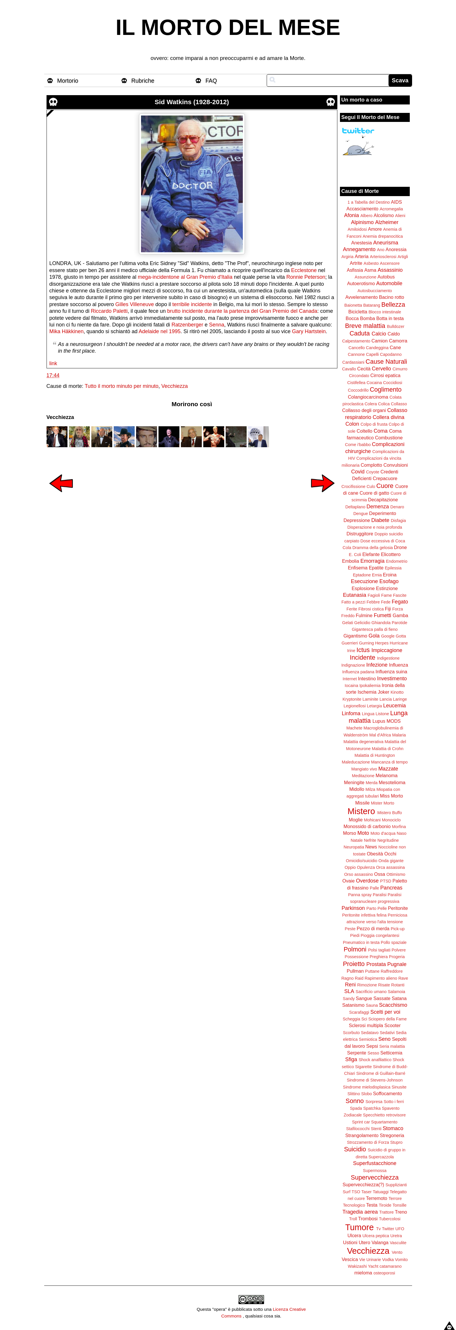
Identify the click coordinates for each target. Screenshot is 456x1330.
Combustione (388, 437)
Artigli (403, 256)
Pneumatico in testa (361, 942)
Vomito (401, 1259)
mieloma (363, 1272)
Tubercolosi (389, 1219)
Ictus (363, 650)
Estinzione (387, 588)
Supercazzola (381, 1157)
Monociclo (391, 820)
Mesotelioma (392, 782)
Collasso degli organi (364, 410)
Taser (366, 1191)
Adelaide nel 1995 (160, 331)
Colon (352, 424)
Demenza (377, 506)
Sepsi (372, 1046)
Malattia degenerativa (363, 741)
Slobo (366, 1093)
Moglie (356, 819)
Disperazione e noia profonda (374, 527)
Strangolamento (361, 1135)
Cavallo (349, 369)
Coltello (364, 431)
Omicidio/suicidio (361, 860)
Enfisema (357, 567)
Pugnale (397, 964)
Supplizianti (396, 1184)
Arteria (362, 256)
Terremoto (376, 1198)
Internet (350, 678)
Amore (375, 229)
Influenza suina (391, 671)
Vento (397, 1252)
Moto (363, 833)
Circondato (359, 375)
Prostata (376, 964)
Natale (357, 840)
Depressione (356, 520)
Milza (370, 789)
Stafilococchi (358, 1128)
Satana (399, 998)
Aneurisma (385, 243)
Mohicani (372, 820)
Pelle (382, 908)
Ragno (347, 978)
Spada (356, 1108)
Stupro (396, 1142)
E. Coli (355, 554)
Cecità (363, 368)
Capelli (372, 354)
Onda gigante (390, 860)
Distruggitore (360, 533)
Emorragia (372, 561)
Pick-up (398, 928)
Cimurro (400, 369)
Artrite (356, 263)
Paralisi (379, 894)
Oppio (350, 867)
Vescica (350, 1259)
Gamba (400, 615)
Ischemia (367, 692)
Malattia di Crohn (388, 748)
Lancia (386, 699)
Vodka (388, 1259)
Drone (400, 547)
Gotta (401, 636)
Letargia (374, 706)
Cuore (384, 485)
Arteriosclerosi (383, 256)
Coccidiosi (392, 382)
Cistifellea (356, 382)
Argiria (347, 256)
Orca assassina (390, 867)
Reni (350, 985)
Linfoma (351, 713)
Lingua (368, 713)
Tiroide (385, 1205)
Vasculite (398, 1242)
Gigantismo (355, 635)
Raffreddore (392, 971)
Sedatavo (370, 1032)
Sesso (373, 1053)
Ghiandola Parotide (389, 622)
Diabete (380, 520)
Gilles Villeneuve (134, 304)
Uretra (396, 1235)
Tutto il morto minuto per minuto (121, 386)
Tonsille (400, 1205)
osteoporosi (384, 1273)
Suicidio (355, 1149)
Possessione (356, 956)
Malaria (399, 735)
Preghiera (379, 956)
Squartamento (384, 1122)
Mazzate (388, 769)
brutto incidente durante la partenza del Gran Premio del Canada (242, 311)
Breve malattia (365, 325)
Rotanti (398, 985)
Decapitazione (383, 499)
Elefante (371, 554)
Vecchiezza (174, 386)
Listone (382, 713)
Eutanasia (354, 595)
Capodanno (391, 354)
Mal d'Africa (380, 735)
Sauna (372, 1005)
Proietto (353, 963)
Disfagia (398, 520)
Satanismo (353, 1005)
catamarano (391, 1266)
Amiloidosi (357, 229)
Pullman (355, 971)
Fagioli (374, 595)
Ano (380, 249)
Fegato (400, 602)
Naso (402, 833)
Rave (403, 978)
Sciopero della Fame (387, 1019)
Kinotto (397, 692)
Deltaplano (355, 507)
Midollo (356, 789)
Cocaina (374, 382)
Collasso (399, 404)
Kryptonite (352, 699)
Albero (366, 215)
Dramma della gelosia (372, 547)
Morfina (399, 826)
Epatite (376, 567)
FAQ (211, 80)
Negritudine (388, 840)
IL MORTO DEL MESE (228, 27)
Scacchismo (393, 1005)
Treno (401, 1211)
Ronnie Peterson (305, 277)
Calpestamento (356, 341)
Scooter (392, 1025)
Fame (386, 595)
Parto (371, 908)
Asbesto (371, 263)
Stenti (376, 1128)
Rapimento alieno (381, 978)
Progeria (397, 956)
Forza (397, 609)
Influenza (398, 664)
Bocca (352, 318)
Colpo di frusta (374, 424)
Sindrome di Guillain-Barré (380, 1073)
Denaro (397, 507)
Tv (378, 1228)
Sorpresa (374, 1101)
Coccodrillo (358, 390)
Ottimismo (395, 874)
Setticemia (391, 1052)
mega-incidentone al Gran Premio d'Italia (185, 277)
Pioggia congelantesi (380, 935)
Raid (359, 978)
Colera (371, 404)
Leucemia (394, 705)
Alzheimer (386, 222)
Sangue (364, 998)
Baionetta (353, 305)
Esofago (389, 581)
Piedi (354, 935)
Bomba (367, 318)
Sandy (349, 998)
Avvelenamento (361, 297)
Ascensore (390, 263)
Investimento (392, 678)
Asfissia (355, 270)
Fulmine (364, 615)
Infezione (376, 665)
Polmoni (355, 949)
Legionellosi (354, 706)
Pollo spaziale (394, 942)
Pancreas (391, 888)
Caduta (360, 333)
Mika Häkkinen (66, 331)
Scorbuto (351, 1032)
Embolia (350, 561)
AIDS (396, 202)
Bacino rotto (391, 297)
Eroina (390, 574)
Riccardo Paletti (109, 311)
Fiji (388, 608)
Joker (383, 692)
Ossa (379, 874)
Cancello (356, 347)
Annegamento (359, 249)
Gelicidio (362, 622)
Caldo (394, 333)
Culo (370, 486)
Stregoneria (392, 1135)
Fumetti (382, 615)
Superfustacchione (374, 1163)
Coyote (373, 472)
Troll (353, 1219)
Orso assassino (358, 874)
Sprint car (361, 1122)
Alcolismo (384, 215)
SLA (349, 991)
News (371, 846)
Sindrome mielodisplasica (366, 1087)
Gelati (347, 622)
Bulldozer (396, 326)
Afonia (351, 215)
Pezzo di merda (373, 928)
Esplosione (363, 588)
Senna (216, 325)
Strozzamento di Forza (368, 1142)
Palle (374, 888)
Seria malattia (392, 1046)
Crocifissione (353, 486)
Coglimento (385, 389)
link (53, 363)
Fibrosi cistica (371, 609)
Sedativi (387, 1032)
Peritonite (398, 908)
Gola (374, 636)
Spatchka (372, 1108)
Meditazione (363, 775)
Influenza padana (358, 672)
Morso (349, 833)
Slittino (354, 1093)
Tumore (359, 1227)
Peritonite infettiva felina (364, 915)
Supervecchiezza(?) (363, 1184)
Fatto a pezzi (353, 602)
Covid (358, 472)
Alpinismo (362, 222)
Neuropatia (354, 847)
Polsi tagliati (379, 950)
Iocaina (351, 685)
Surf (346, 1191)
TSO (356, 1191)
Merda (372, 782)
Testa (371, 1205)
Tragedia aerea (360, 1212)
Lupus (379, 721)
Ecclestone (304, 270)
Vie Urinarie (370, 1259)
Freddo (348, 615)
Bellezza (393, 304)
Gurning (366, 643)
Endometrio (396, 561)
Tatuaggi (381, 1191)
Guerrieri (350, 643)
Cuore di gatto (374, 493)
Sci (364, 1019)
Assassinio (390, 270)
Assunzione (365, 277)
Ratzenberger (187, 325)
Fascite (399, 595)
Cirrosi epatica (385, 375)
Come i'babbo (357, 444)
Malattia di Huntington (375, 755)
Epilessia (393, 568)
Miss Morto (391, 795)
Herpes (382, 643)
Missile (362, 802)
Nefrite (370, 840)
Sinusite (398, 1087)
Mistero (361, 811)
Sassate (382, 998)
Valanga (380, 1242)
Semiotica (368, 1039)
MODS (393, 721)
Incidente (362, 657)
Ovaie (348, 880)
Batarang (371, 305)
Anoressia (396, 249)
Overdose (367, 881)
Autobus (386, 276)
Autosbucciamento (374, 290)
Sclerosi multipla (366, 1025)
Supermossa (374, 1170)
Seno (384, 1039)
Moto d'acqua (383, 833)
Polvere (399, 950)
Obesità (375, 853)
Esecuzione (364, 581)
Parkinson (353, 908)
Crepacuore (385, 478)
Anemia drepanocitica (383, 236)
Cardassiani (353, 362)
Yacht (373, 1266)
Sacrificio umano (371, 991)
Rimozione (367, 985)
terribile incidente (192, 304)
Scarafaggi (359, 1012)
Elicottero (390, 554)
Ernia (377, 575)
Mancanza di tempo (389, 762)
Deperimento (382, 513)
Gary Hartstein (309, 331)
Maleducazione (356, 762)
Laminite (370, 699)
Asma (370, 270)
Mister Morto (382, 803)
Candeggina (377, 347)
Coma (381, 431)
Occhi (390, 853)
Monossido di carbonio (367, 826)
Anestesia (361, 242)
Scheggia (351, 1019)
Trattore (386, 1212)
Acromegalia (391, 209)
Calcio (379, 334)
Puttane (372, 971)
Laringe (400, 699)
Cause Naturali (386, 361)
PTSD (385, 881)
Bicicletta (357, 311)
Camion (379, 340)
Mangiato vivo (364, 769)
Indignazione (353, 665)
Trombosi (368, 1218)
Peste (350, 928)
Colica (384, 404)
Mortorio (68, 80)
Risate (384, 985)
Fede (386, 602)
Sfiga (351, 1059)
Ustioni (350, 1242)
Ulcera (354, 1235)
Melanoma (387, 775)
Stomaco (393, 1128)
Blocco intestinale (384, 312)
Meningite (354, 782)
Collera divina (389, 417)
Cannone (356, 354)
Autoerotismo (361, 283)
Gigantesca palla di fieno (375, 629)
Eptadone (362, 575)
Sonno (354, 1101)
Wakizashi (357, 1266)
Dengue (360, 513)
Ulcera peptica (375, 1235)
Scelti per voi (385, 1012)
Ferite (352, 609)
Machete (354, 728)
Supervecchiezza (374, 1177)
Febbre (373, 602)
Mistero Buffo (389, 812)
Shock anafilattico (375, 1059)
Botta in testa (390, 318)
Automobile (389, 283)
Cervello (381, 369)
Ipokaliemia (370, 685)
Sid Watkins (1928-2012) (192, 102)
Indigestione (388, 658)
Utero (364, 1242)
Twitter (388, 1228)
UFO (400, 1228)
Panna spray (360, 894)
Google (387, 636)
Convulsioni (396, 465)
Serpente (356, 1052)
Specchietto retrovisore (384, 1115)
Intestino (367, 678)
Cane (395, 347)
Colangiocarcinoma (368, 396)
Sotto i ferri (394, 1101)
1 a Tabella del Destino (369, 202)
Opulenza (366, 867)
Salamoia (396, 991)
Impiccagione (386, 650)
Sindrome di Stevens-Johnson (375, 1080)
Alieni (400, 215)
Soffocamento (387, 1093)
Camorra (398, 340)
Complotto (371, 465)
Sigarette (363, 1066)
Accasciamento (362, 208)
